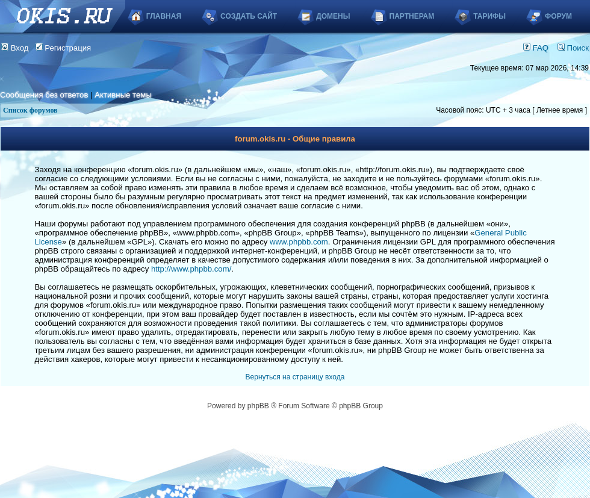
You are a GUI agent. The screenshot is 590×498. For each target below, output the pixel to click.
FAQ (535, 47)
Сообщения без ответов (44, 94)
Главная (163, 16)
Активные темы (123, 94)
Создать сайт (248, 16)
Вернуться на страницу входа (295, 377)
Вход (15, 47)
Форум (558, 16)
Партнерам (412, 16)
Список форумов (30, 110)
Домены (333, 16)
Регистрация (64, 47)
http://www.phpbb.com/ (191, 268)
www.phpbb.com (299, 241)
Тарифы (489, 16)
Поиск (573, 47)
